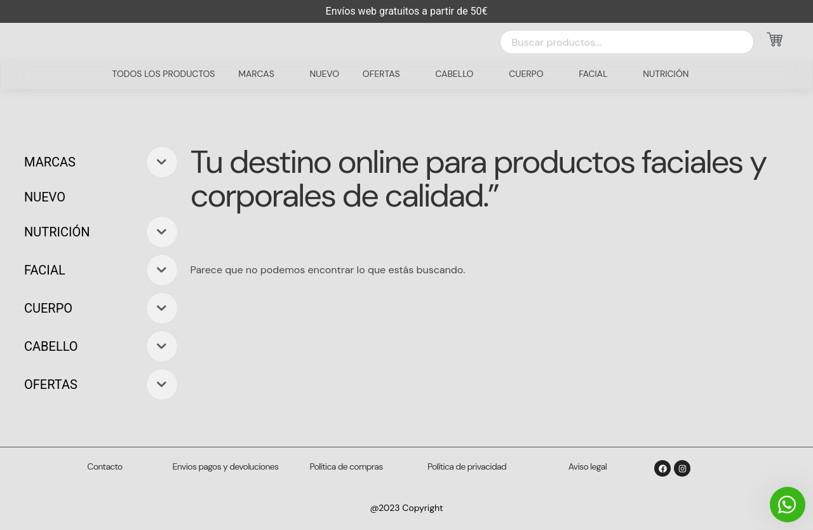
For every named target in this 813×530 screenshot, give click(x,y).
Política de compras (346, 466)
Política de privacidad (466, 466)
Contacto (104, 466)
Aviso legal (587, 466)
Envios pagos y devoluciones (226, 466)
